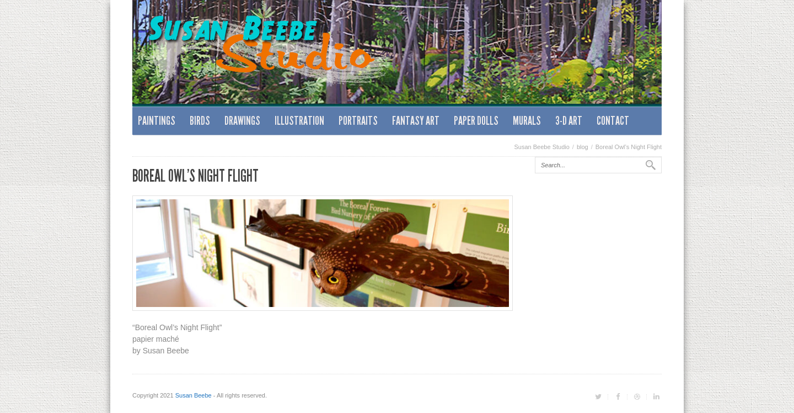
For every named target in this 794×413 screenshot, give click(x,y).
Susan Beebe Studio (542, 147)
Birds (200, 120)
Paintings (156, 120)
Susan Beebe (193, 395)
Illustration (299, 120)
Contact (613, 120)
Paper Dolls (476, 120)
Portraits (358, 120)
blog (582, 147)
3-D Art (568, 120)
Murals (527, 120)
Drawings (242, 120)
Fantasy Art (415, 120)
